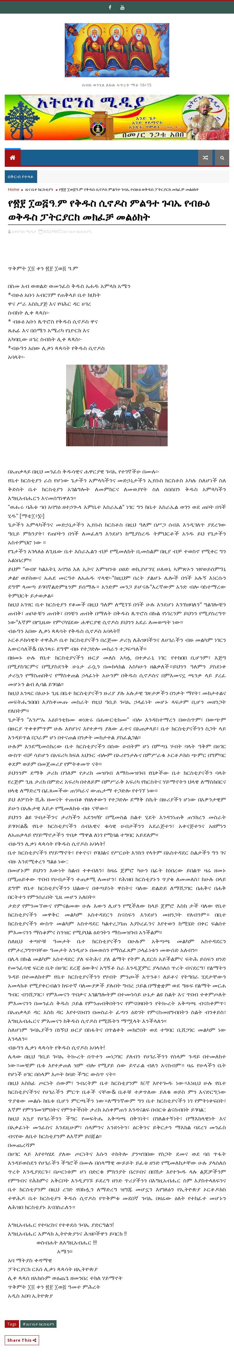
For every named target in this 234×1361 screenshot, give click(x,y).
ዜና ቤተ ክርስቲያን (39, 189)
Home (13, 189)
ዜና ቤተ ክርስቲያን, (78, 231)
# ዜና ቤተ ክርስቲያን (38, 1324)
